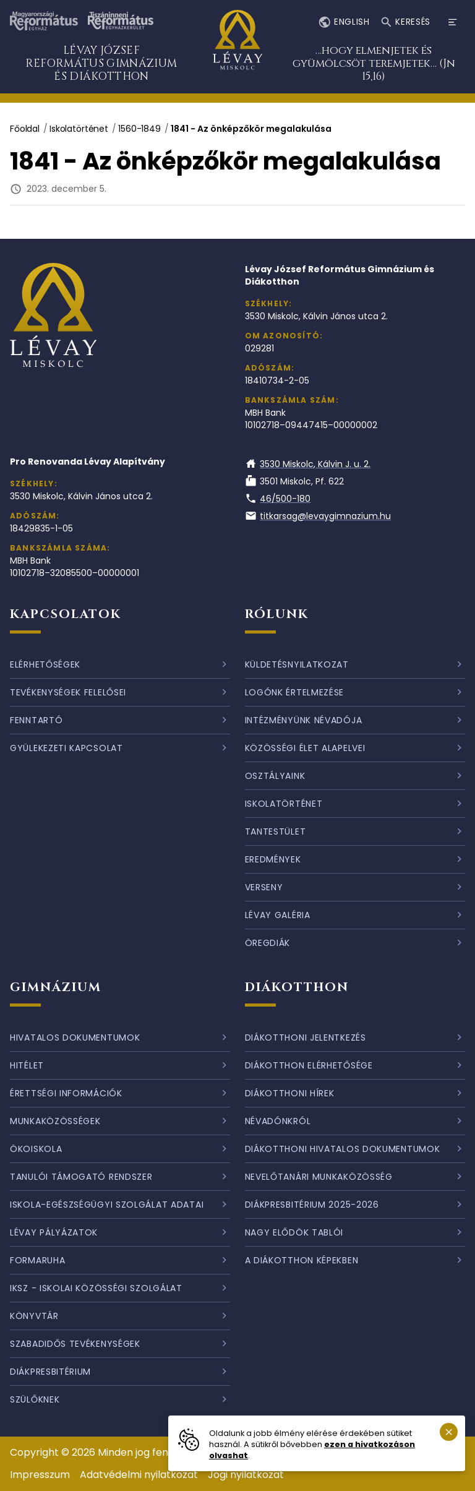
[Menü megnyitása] (452, 22)
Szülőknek (34, 1399)
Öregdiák (268, 943)
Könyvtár (34, 1316)
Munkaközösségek (55, 1121)
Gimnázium (55, 987)
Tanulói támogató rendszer (81, 1177)
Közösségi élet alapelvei (305, 748)
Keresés (405, 22)
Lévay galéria (277, 915)
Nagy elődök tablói (294, 1232)
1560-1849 (139, 128)
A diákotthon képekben (302, 1260)
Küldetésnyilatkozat (297, 664)
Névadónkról (278, 1121)
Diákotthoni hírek (290, 1093)
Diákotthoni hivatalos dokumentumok (342, 1149)
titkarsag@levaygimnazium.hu (318, 516)
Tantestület (275, 831)
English (343, 22)
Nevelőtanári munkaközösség (319, 1177)
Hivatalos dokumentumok (75, 1037)
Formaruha (37, 1260)
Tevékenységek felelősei (68, 692)
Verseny (264, 887)
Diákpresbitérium (50, 1371)
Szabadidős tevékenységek (75, 1344)
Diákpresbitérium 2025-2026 (312, 1204)
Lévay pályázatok (54, 1232)
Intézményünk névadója (303, 720)
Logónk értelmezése (294, 692)
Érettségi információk (66, 1093)
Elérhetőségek (45, 664)
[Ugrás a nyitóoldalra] (237, 47)
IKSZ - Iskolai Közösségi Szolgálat (96, 1288)
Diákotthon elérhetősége (309, 1065)
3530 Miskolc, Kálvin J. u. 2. (308, 464)
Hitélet (27, 1065)
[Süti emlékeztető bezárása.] (449, 1432)
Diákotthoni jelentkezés (305, 1037)
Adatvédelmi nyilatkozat (139, 1474)
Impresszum (40, 1474)
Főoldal (25, 128)
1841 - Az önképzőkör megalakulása (251, 128)
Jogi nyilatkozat (246, 1474)
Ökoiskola (36, 1149)
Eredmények (273, 859)
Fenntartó (36, 720)
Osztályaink (275, 776)
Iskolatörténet (78, 128)
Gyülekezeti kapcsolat (66, 748)
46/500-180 (278, 498)
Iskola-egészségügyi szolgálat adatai (106, 1204)
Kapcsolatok (65, 614)
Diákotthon (297, 987)
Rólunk (277, 614)
